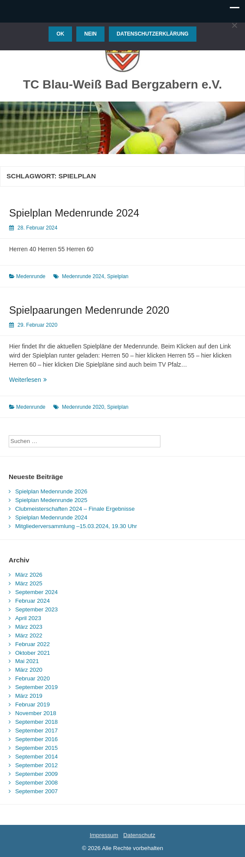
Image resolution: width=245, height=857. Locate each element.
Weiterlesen (46, 379)
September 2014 (36, 756)
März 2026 (28, 574)
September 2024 (36, 592)
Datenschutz (139, 835)
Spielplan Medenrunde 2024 (74, 213)
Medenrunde (30, 276)
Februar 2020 (32, 678)
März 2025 (28, 583)
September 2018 (36, 722)
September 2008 (36, 782)
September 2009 (36, 774)
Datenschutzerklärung (153, 34)
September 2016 (36, 739)
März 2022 (28, 635)
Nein (90, 34)
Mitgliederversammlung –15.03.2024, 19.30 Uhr (76, 526)
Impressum (104, 835)
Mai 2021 (27, 661)
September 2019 (36, 687)
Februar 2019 (32, 704)
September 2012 (36, 765)
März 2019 (28, 696)
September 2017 (36, 730)
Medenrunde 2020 (83, 407)
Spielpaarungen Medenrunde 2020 (89, 310)
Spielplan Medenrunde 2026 (51, 491)
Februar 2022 (32, 644)
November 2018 (35, 713)
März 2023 (28, 627)
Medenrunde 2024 (83, 276)
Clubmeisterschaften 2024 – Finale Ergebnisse (75, 509)
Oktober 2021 (32, 653)
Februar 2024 (32, 601)
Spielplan (117, 276)
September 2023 (36, 609)
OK (60, 34)
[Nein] (234, 25)
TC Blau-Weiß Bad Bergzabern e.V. (122, 84)
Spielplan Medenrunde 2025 (51, 500)
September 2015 (36, 748)
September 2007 (36, 791)
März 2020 (28, 670)
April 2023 (28, 618)
